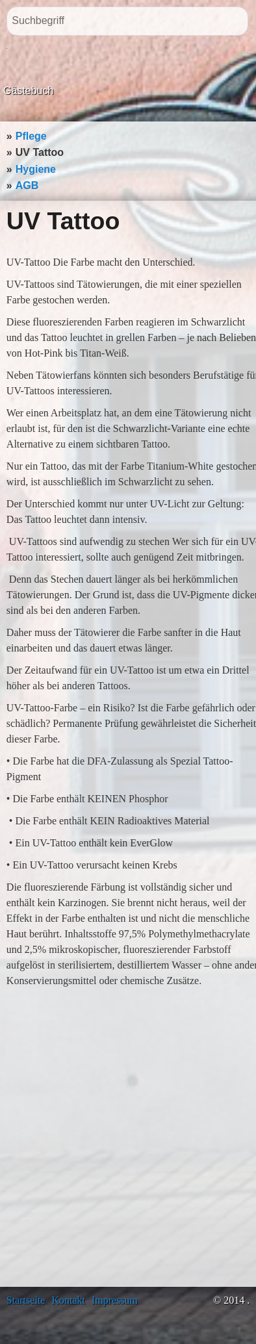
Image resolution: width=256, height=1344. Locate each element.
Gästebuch (28, 90)
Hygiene (36, 169)
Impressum (115, 1300)
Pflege (31, 136)
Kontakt (68, 1300)
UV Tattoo (40, 152)
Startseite (25, 1300)
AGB (27, 185)
